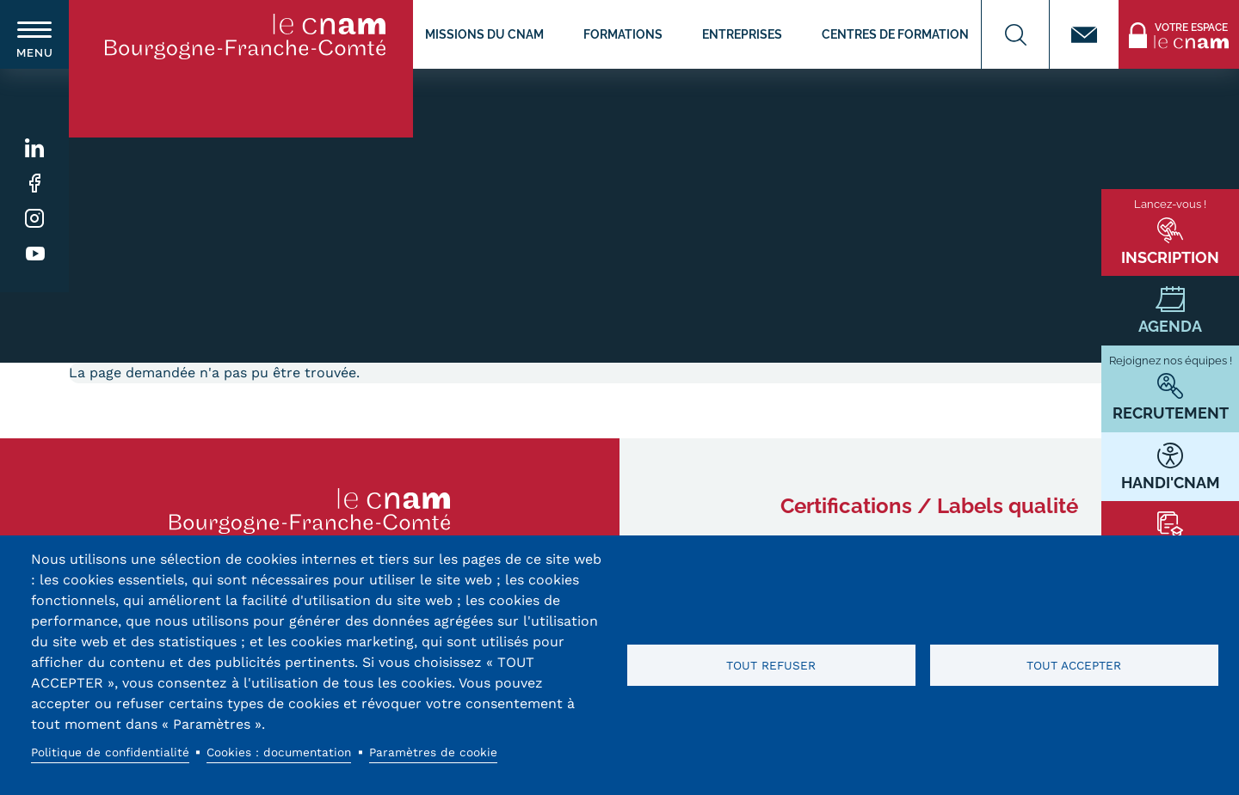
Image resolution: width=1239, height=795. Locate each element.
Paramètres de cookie (433, 752)
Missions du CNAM (484, 34)
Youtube (35, 254)
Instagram (35, 218)
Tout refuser (771, 665)
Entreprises (742, 34)
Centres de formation (895, 34)
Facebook (35, 183)
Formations (623, 34)
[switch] (34, 34)
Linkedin (35, 148)
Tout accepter (1073, 665)
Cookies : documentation (278, 752)
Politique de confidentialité (110, 752)
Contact (1084, 34)
